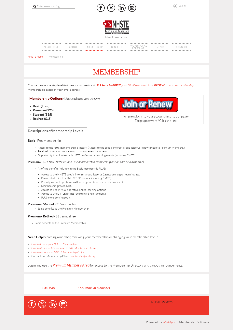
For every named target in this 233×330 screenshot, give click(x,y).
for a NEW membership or (145, 85)
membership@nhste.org (82, 256)
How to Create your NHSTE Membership (53, 244)
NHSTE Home (36, 56)
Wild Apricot (170, 322)
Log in (182, 5)
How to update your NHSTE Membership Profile (57, 252)
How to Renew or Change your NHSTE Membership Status (63, 248)
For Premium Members (94, 288)
